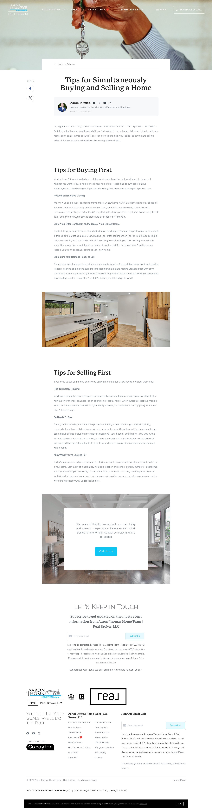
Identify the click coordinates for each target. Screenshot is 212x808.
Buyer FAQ (73, 752)
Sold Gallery (100, 752)
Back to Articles (66, 64)
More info (143, 804)
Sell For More (74, 732)
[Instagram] (39, 733)
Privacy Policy (101, 737)
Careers (98, 757)
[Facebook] (27, 733)
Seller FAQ (73, 757)
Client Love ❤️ (98, 9)
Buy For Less (74, 727)
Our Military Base (130, 9)
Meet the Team (75, 742)
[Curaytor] (40, 749)
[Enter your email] (99, 636)
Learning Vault (101, 727)
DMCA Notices (102, 742)
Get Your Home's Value (79, 747)
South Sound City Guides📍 (61, 9)
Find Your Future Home (79, 722)
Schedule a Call (102, 732)
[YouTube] (33, 733)
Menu (161, 9)
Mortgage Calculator (104, 747)
